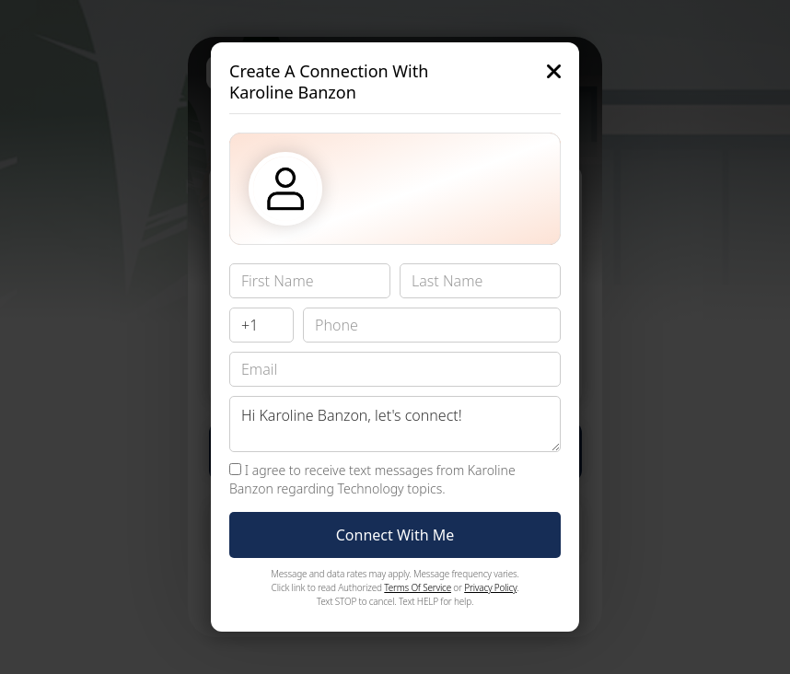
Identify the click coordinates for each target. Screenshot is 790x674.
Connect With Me (395, 535)
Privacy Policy (490, 587)
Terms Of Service (417, 587)
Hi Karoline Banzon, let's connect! (395, 424)
